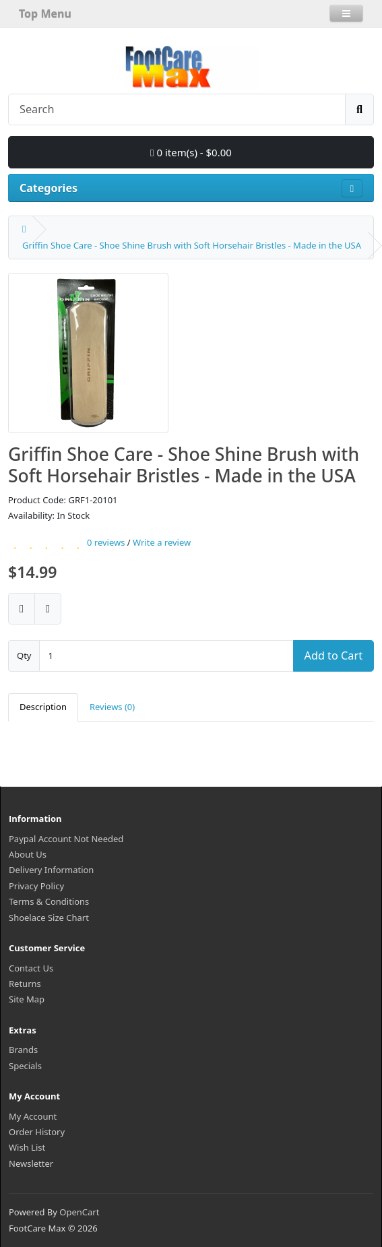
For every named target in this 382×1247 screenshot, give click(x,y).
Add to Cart (333, 655)
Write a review (162, 542)
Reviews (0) (112, 707)
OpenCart (79, 1212)
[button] (346, 13)
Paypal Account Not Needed (66, 839)
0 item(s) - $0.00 (191, 152)
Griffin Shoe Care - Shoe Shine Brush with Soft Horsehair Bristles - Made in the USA (191, 245)
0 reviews (106, 542)
